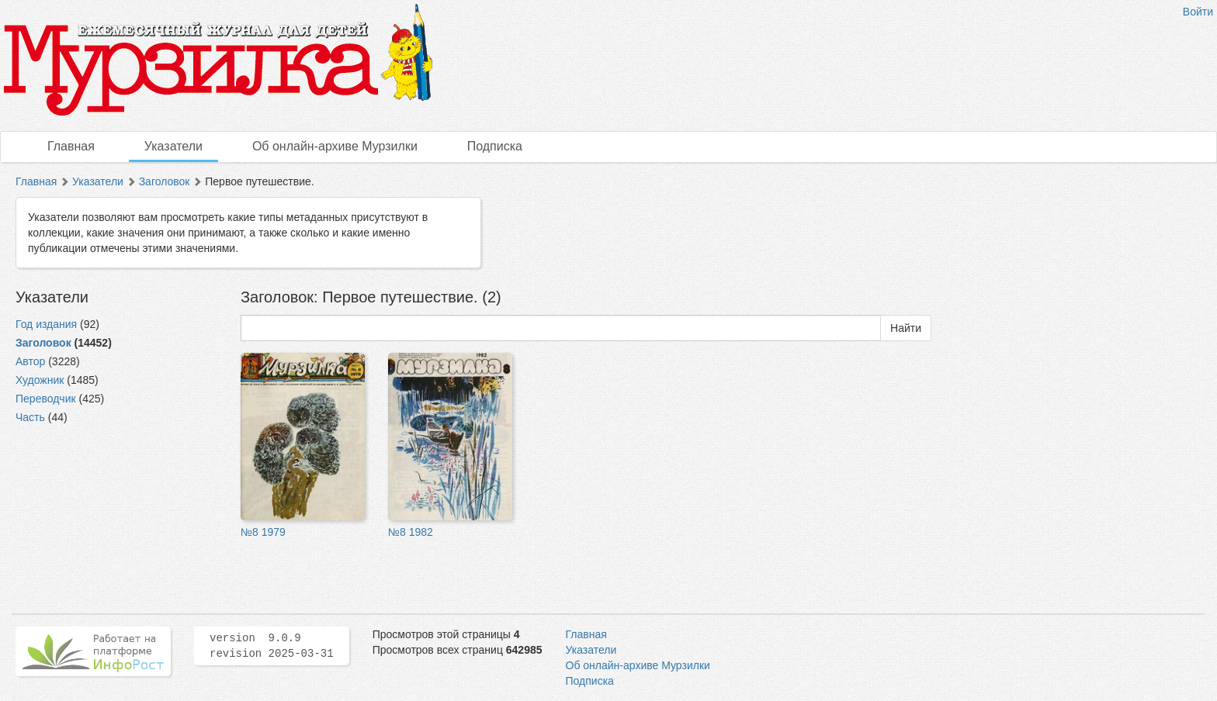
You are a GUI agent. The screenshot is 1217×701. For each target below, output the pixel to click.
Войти (1198, 11)
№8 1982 (410, 532)
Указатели (173, 146)
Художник (40, 380)
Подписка (494, 146)
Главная (71, 146)
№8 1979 (263, 532)
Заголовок (164, 181)
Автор (30, 361)
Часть (30, 417)
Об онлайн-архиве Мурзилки (335, 146)
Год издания (46, 324)
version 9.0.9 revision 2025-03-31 (272, 646)
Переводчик (46, 398)
